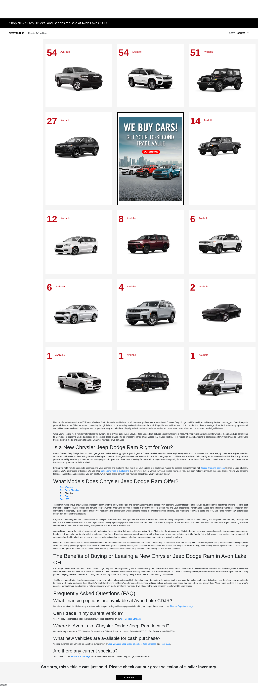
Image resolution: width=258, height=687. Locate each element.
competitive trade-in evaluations (115, 471)
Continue (129, 677)
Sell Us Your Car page (131, 619)
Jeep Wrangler (66, 487)
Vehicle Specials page (80, 656)
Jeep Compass (66, 496)
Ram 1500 (64, 499)
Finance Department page (181, 606)
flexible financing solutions (213, 468)
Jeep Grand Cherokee (70, 490)
